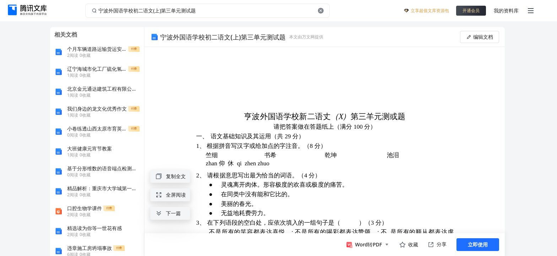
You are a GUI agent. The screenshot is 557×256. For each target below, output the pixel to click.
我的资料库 (506, 10)
